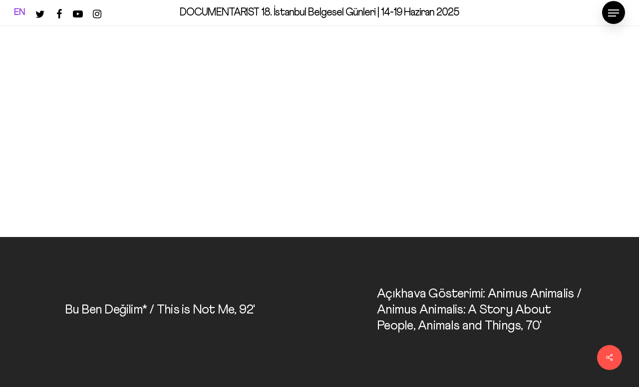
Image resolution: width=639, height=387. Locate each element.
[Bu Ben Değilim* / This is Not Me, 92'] (160, 312)
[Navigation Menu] (613, 13)
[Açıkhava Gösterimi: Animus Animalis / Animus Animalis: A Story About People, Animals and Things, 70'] (479, 312)
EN (19, 12)
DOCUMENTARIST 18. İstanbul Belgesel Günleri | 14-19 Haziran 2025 (319, 13)
